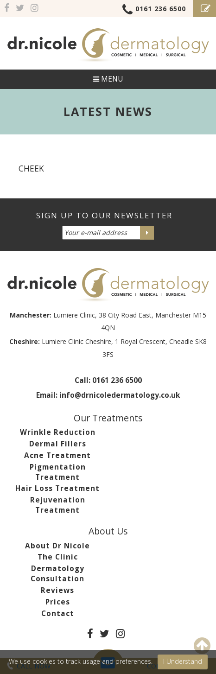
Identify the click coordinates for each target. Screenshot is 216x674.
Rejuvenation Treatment (57, 505)
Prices (57, 602)
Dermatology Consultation (57, 574)
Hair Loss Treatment (57, 488)
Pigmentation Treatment (58, 472)
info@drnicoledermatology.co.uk (119, 395)
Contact (57, 613)
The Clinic (58, 557)
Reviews (57, 590)
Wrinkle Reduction (57, 432)
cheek (31, 168)
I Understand (182, 661)
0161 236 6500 (154, 10)
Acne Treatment (57, 455)
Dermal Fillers (57, 444)
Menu (108, 79)
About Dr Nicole (57, 546)
